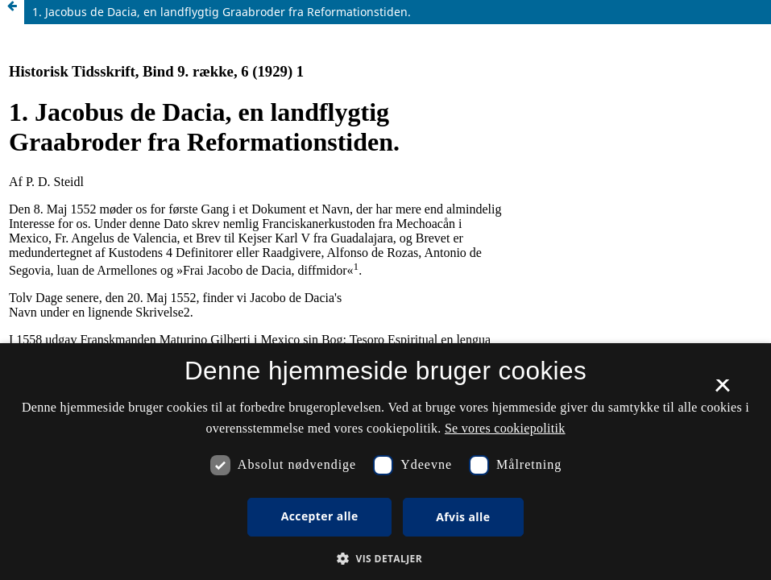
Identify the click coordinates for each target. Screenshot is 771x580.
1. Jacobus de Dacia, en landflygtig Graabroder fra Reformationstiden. (221, 11)
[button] (385, 559)
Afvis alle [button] (463, 516)
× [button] (722, 390)
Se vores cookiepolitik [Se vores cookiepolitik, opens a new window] (505, 428)
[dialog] (385, 461)
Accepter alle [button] (320, 516)
